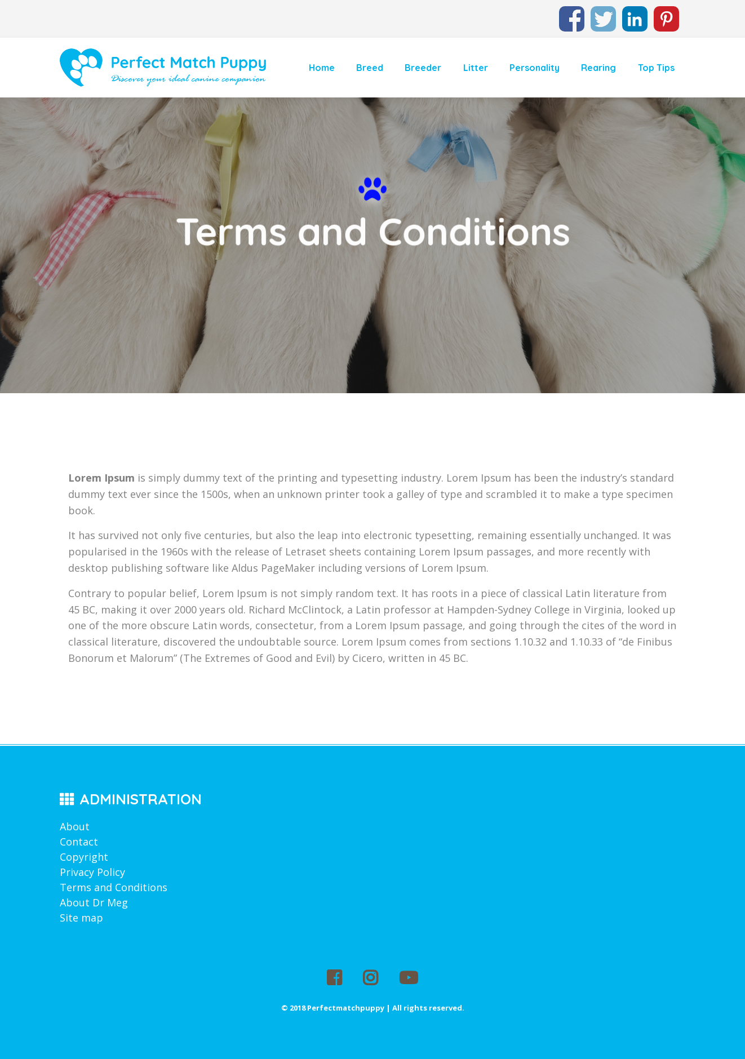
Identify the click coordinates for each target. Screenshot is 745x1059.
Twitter (603, 13)
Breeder (423, 67)
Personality (534, 67)
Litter (475, 67)
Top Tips (656, 67)
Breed (369, 67)
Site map (81, 917)
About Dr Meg (94, 902)
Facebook (571, 13)
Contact (79, 841)
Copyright (84, 857)
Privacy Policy (92, 872)
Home (322, 67)
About (75, 826)
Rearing (598, 67)
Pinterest (666, 13)
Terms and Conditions (113, 887)
